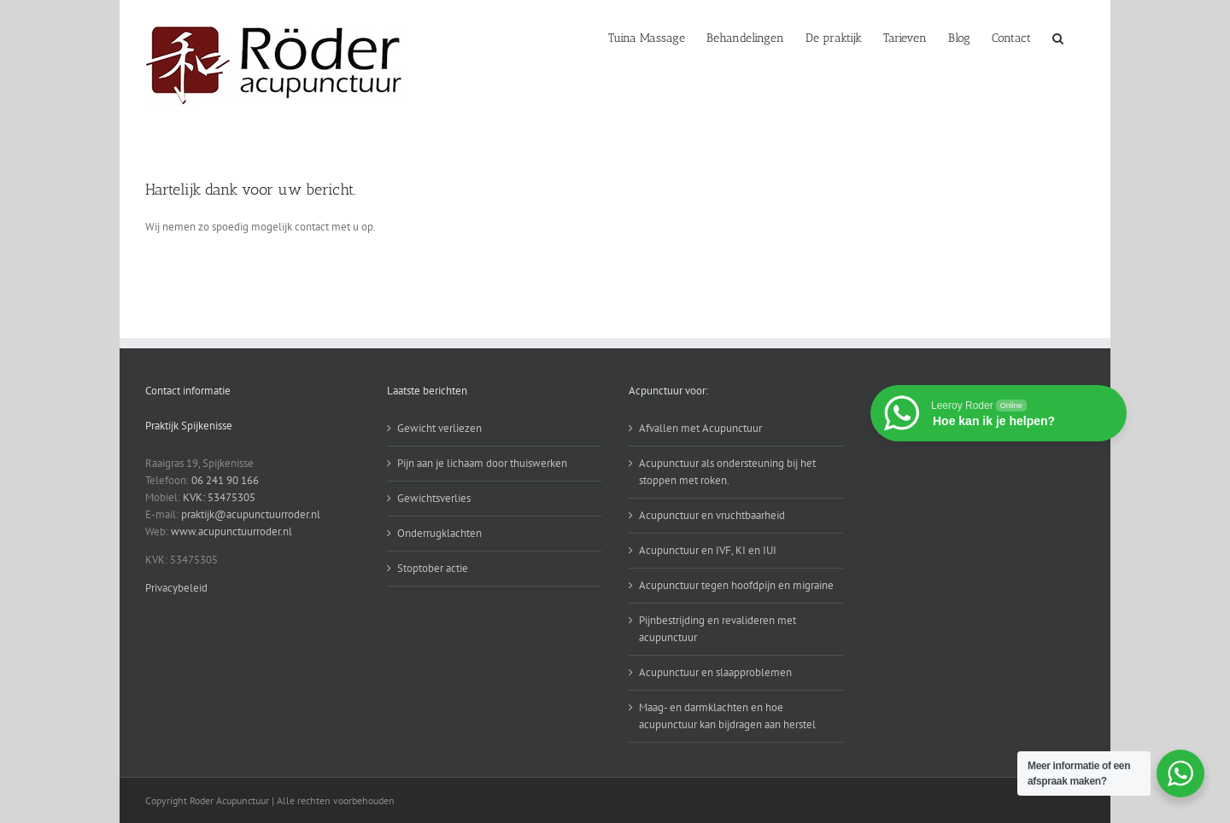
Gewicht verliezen (439, 428)
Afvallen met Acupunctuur (700, 428)
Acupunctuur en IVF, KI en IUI (707, 550)
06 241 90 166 (225, 480)
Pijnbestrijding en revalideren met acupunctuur (717, 629)
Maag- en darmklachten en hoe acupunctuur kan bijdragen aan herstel (727, 716)
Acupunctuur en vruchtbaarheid (712, 515)
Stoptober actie (432, 568)
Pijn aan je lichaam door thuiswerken (482, 463)
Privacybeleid (176, 588)
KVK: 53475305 (219, 497)
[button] (1057, 36)
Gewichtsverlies (434, 498)
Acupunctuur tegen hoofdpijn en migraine (736, 585)
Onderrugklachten (439, 533)
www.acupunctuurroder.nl (231, 531)
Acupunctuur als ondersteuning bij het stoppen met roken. (727, 471)
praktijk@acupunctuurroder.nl (250, 514)
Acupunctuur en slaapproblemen (715, 672)
